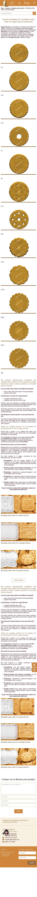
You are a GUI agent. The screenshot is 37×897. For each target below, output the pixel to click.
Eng (26, 3)
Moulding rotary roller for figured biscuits (15, 570)
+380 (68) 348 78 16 (11, 835)
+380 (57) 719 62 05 (11, 834)
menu (10, 3)
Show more (18, 580)
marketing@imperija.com (12, 839)
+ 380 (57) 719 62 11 (6, 854)
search (34, 3)
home (17, 3)
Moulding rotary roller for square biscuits (15, 515)
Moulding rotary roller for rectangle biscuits (15, 543)
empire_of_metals (10, 841)
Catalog (7, 8)
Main (2, 8)
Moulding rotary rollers (17, 8)
